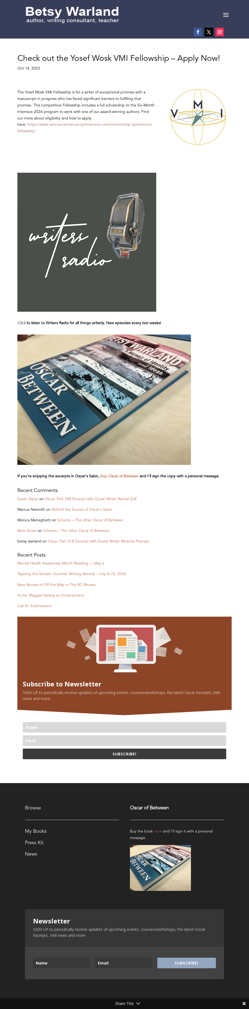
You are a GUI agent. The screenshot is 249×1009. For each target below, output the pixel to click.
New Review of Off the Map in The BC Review (56, 585)
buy (120, 476)
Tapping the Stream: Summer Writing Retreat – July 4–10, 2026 (71, 574)
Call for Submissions (34, 606)
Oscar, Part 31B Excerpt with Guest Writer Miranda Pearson (98, 541)
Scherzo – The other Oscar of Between (90, 520)
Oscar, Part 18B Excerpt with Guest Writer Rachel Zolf (90, 499)
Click (21, 323)
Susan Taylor (27, 499)
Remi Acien (27, 531)
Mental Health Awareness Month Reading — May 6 (60, 563)
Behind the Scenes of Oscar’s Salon (82, 509)
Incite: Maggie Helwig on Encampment (50, 595)
